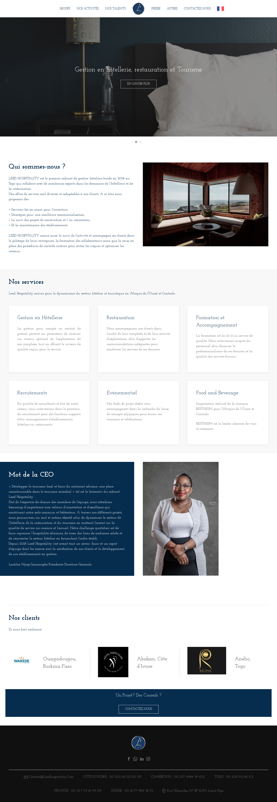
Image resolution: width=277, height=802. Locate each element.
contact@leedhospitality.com (51, 777)
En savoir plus (138, 84)
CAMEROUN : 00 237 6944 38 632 (177, 777)
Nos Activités (88, 8)
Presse (155, 8)
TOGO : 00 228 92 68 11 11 (233, 777)
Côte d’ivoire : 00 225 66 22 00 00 (111, 777)
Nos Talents (115, 8)
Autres (172, 8)
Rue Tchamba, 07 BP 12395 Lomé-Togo (193, 790)
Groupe (65, 8)
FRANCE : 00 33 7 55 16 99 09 (77, 790)
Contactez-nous (197, 8)
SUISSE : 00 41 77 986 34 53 (131, 790)
